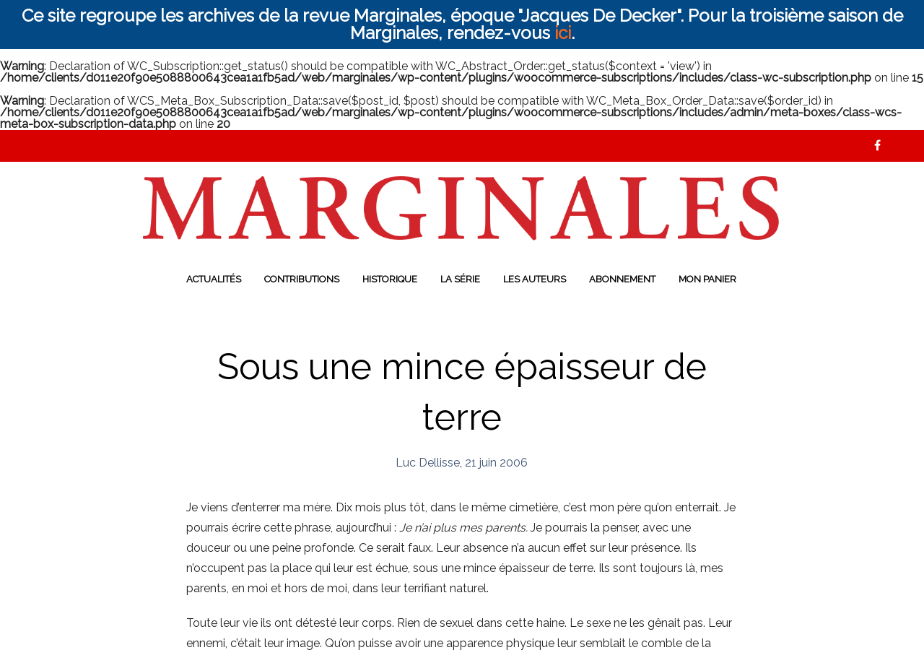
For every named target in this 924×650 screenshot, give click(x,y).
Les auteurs (534, 279)
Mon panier (707, 279)
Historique (389, 279)
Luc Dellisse (428, 462)
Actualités (213, 279)
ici (562, 32)
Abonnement (622, 279)
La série (460, 279)
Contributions (301, 279)
